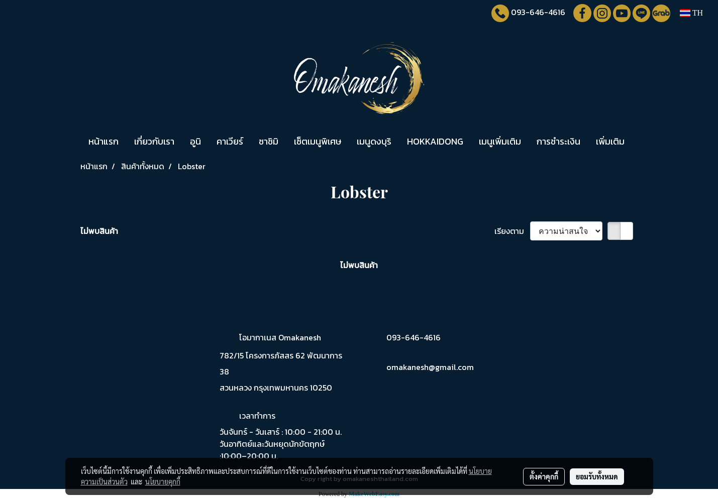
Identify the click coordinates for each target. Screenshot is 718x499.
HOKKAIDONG (435, 141)
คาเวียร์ (230, 141)
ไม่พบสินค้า (99, 231)
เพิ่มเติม (610, 141)
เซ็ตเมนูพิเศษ (317, 141)
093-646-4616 (538, 12)
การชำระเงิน (558, 141)
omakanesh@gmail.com (430, 367)
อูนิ (195, 141)
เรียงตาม (512, 231)
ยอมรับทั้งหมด (597, 476)
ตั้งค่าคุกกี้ (544, 476)
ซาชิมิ (268, 141)
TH (691, 13)
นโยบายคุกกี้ (162, 481)
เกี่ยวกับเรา (154, 141)
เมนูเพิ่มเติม (500, 141)
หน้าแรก (103, 141)
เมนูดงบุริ (374, 141)
